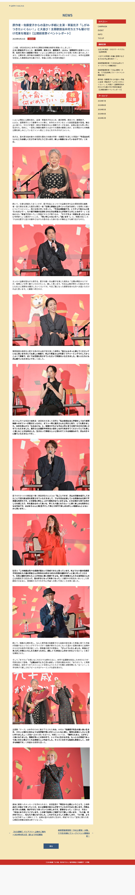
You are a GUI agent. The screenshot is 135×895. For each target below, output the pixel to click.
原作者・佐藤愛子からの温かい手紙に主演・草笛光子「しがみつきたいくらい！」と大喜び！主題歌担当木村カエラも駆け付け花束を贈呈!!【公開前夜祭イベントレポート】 (111, 111)
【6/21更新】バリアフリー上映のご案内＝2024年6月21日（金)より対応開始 (29, 863)
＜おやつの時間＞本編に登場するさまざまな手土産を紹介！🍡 (111, 86)
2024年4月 (102, 139)
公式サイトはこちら (17, 35)
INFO (100, 64)
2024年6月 (102, 132)
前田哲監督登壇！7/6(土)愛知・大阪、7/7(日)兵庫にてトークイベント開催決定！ (74, 863)
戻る (51, 876)
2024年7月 (102, 128)
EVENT (101, 60)
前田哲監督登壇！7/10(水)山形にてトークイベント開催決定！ (111, 92)
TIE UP (101, 68)
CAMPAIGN (102, 56)
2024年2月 (102, 143)
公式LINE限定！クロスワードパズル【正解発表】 (111, 80)
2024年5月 (102, 136)
